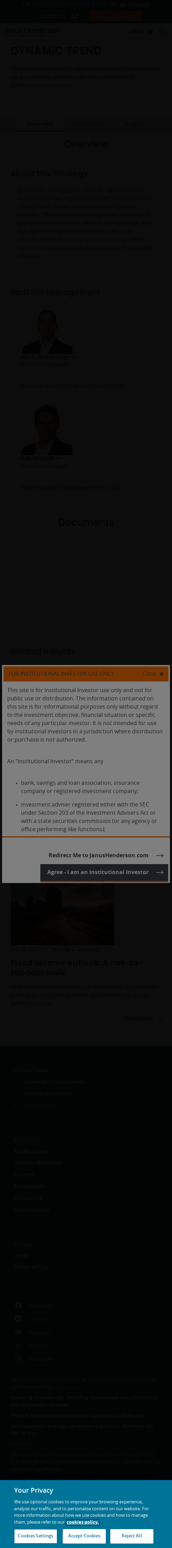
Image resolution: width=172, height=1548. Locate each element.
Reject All (132, 1536)
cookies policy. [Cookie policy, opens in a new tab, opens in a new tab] (83, 1522)
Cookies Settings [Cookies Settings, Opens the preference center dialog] (35, 1536)
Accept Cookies (84, 1536)
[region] (86, 1514)
